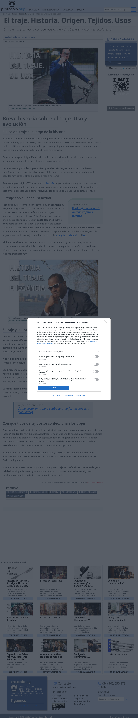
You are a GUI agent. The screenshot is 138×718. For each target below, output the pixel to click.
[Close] (106, 323)
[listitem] (69, 352)
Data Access (69, 396)
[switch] (96, 356)
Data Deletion (56, 396)
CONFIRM (53, 388)
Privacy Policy (81, 396)
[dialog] (69, 359)
